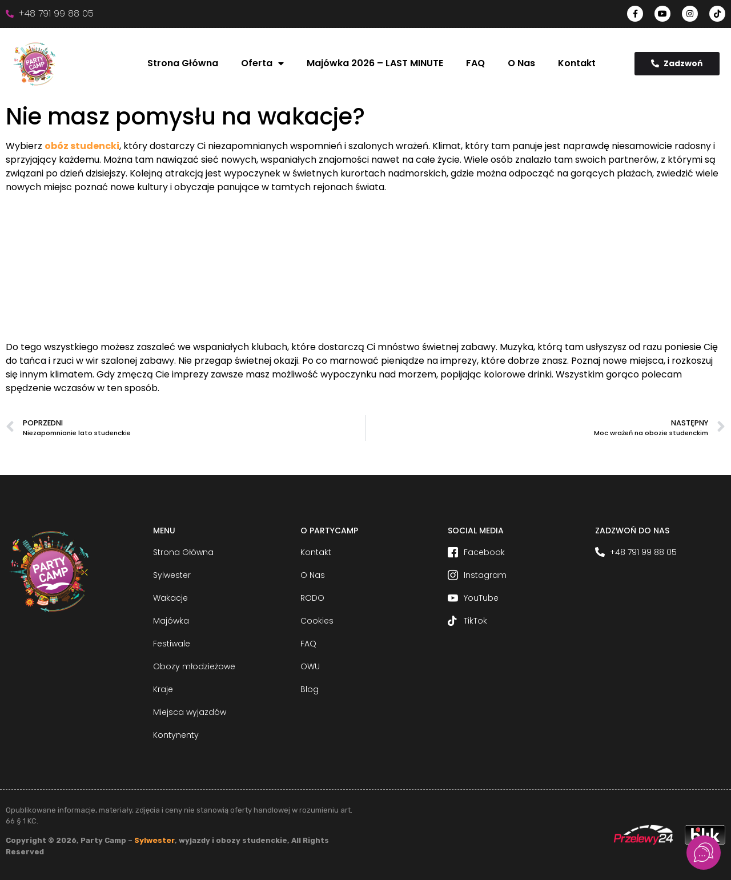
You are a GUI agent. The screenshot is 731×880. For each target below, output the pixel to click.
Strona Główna (182, 63)
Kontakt (577, 63)
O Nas (521, 63)
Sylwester (154, 840)
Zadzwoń (676, 63)
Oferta (262, 63)
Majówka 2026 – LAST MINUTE (375, 63)
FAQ (475, 63)
